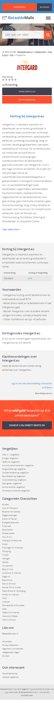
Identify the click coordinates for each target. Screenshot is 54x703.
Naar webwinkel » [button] (11, 229)
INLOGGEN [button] (44, 7)
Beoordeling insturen (43, 393)
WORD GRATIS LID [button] (27, 91)
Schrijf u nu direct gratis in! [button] (27, 425)
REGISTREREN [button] (19, 7)
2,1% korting (9, 84)
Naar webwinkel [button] (27, 99)
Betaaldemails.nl (10, 633)
